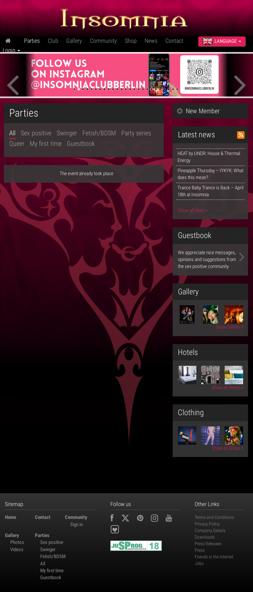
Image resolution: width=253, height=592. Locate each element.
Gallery (74, 40)
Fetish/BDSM (99, 133)
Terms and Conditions (214, 517)
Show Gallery (229, 327)
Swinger (67, 133)
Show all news (193, 210)
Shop (131, 40)
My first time (46, 144)
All (12, 133)
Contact (174, 40)
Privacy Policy (207, 523)
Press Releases (208, 543)
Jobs (199, 563)
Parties (32, 40)
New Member (198, 111)
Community (103, 40)
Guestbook (81, 144)
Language (222, 41)
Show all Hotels (227, 387)
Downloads (205, 537)
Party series (136, 133)
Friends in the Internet (214, 556)
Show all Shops (227, 448)
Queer (16, 144)
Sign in (76, 524)
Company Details (210, 530)
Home (10, 517)
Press (200, 550)
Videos (16, 549)
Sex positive (36, 133)
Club (53, 40)
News (151, 40)
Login (11, 50)
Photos (17, 542)
